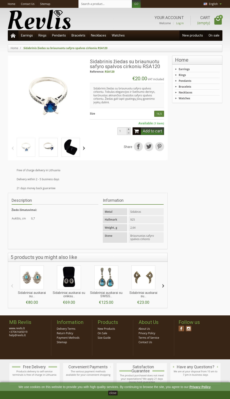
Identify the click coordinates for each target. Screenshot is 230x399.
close (113, 393)
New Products (106, 329)
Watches (118, 35)
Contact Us (145, 342)
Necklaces (98, 35)
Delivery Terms (66, 329)
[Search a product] (105, 4)
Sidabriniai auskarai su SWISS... (106, 294)
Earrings (27, 35)
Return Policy (65, 333)
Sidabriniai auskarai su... (32, 294)
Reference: (97, 72)
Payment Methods (68, 338)
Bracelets (78, 35)
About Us (144, 329)
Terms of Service (149, 338)
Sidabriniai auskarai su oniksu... (69, 294)
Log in (180, 23)
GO (136, 4)
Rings (42, 35)
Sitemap (62, 342)
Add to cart (147, 131)
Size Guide (104, 338)
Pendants (59, 35)
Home (181, 60)
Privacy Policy (147, 333)
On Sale (102, 333)
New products (192, 35)
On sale (214, 35)
